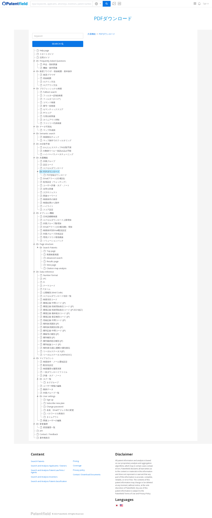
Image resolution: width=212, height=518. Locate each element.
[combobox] (61, 4)
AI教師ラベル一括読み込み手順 (55, 151)
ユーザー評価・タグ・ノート (54, 185)
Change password (53, 406)
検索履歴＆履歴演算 (50, 368)
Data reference (45, 272)
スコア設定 (46, 209)
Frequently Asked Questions (51, 61)
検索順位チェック (49, 137)
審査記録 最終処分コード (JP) (54, 313)
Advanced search (52, 258)
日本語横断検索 (48, 216)
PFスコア (45, 113)
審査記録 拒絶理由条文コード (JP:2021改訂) (61, 310)
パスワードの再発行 (54, 413)
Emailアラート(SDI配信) (52, 178)
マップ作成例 (47, 130)
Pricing (76, 461)
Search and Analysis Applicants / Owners (49, 465)
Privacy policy (79, 470)
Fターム (44, 289)
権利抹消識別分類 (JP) (51, 327)
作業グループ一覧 (49, 393)
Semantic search (45, 133)
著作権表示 (43, 437)
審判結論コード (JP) (50, 344)
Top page (49, 251)
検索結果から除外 (49, 202)
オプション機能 (45, 213)
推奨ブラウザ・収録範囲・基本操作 (54, 71)
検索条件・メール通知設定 (53, 361)
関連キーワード (48, 195)
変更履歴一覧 (47, 427)
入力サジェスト (48, 192)
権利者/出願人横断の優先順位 (54, 348)
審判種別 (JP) (47, 337)
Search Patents (48, 247)
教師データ (46, 389)
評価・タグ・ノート (50, 375)
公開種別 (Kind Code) (51, 292)
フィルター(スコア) (50, 99)
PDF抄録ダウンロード (55, 175)
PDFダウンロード (49, 171)
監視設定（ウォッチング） (53, 182)
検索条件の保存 (48, 199)
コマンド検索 (47, 102)
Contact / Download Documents (87, 474)
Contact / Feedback (47, 434)
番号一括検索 (47, 106)
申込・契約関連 (48, 64)
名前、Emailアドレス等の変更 (58, 410)
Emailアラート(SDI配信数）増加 (55, 227)
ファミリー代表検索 (50, 123)
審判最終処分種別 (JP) (51, 341)
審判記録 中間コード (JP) (52, 330)
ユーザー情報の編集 (50, 386)
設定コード (46, 164)
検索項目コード (48, 299)
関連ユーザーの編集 (50, 420)
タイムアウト (51, 417)
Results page (51, 261)
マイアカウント (45, 358)
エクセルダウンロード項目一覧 (55, 296)
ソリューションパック (51, 240)
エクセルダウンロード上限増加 (55, 220)
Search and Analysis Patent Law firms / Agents (48, 471)
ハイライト (46, 206)
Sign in (206, 3)
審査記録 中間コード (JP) (52, 303)
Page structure (44, 244)
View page (49, 265)
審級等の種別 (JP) (49, 334)
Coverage (77, 465)
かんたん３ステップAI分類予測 (55, 147)
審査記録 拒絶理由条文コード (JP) (56, 306)
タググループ (51, 382)
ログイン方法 (47, 81)
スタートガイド (45, 54)
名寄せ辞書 (46, 189)
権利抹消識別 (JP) (49, 323)
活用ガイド (43, 57)
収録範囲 (45, 78)
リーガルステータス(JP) (51, 351)
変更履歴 (42, 424)
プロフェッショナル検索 (49, 88)
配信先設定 (46, 365)
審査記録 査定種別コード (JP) (54, 316)
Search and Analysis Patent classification (49, 481)
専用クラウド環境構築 (51, 237)
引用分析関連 (47, 116)
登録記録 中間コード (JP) (52, 320)
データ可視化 (44, 126)
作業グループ (47, 161)
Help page (42, 50)
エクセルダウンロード (51, 168)
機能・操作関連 (48, 68)
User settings (47, 396)
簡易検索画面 (51, 254)
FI (42, 282)
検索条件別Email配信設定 (52, 230)
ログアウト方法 (48, 85)
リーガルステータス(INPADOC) (55, 355)
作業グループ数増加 (50, 223)
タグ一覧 (45, 379)
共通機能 (42, 157)
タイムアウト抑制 (49, 119)
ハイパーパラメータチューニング (56, 154)
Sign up (48, 399)
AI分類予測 (43, 144)
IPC (42, 278)
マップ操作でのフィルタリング (55, 140)
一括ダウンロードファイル (53, 372)
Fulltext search (48, 92)
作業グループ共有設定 (51, 234)
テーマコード (47, 285)
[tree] (57, 244)
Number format (48, 275)
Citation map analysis (54, 268)
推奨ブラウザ (47, 74)
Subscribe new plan (53, 403)
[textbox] (61, 4)
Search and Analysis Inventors (44, 477)
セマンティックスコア (51, 109)
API (39, 431)
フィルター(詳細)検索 (51, 95)
